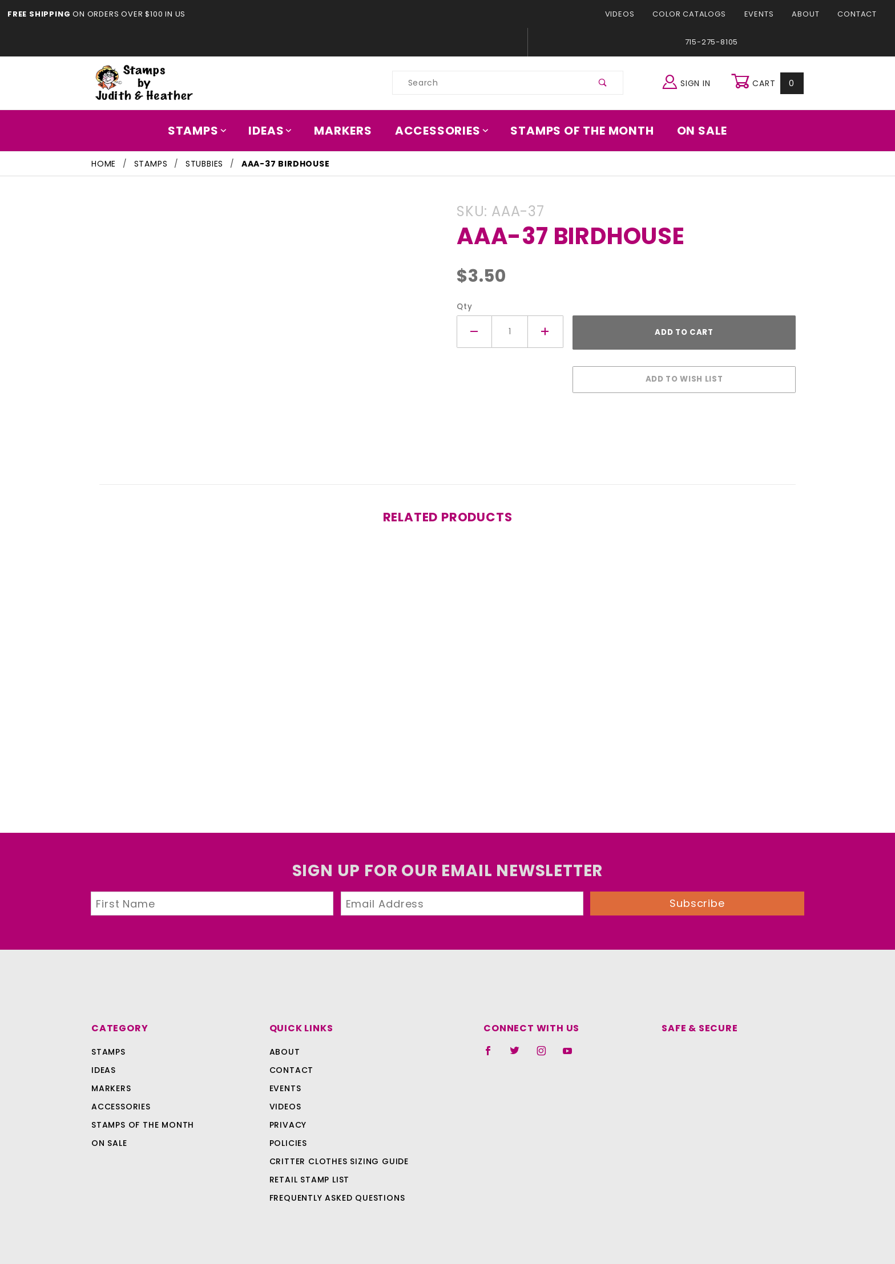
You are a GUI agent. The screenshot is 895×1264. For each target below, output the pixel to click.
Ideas (276, 130)
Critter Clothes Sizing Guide (335, 1155)
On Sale (694, 130)
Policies (288, 1137)
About (809, 14)
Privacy (287, 1119)
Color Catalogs (695, 14)
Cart (768, 82)
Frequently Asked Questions (335, 1192)
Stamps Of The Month (576, 130)
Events (762, 14)
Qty (463, 306)
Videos (629, 14)
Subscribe (697, 898)
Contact (858, 14)
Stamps (205, 130)
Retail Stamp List (309, 1173)
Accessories (442, 130)
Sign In (689, 81)
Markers (347, 130)
